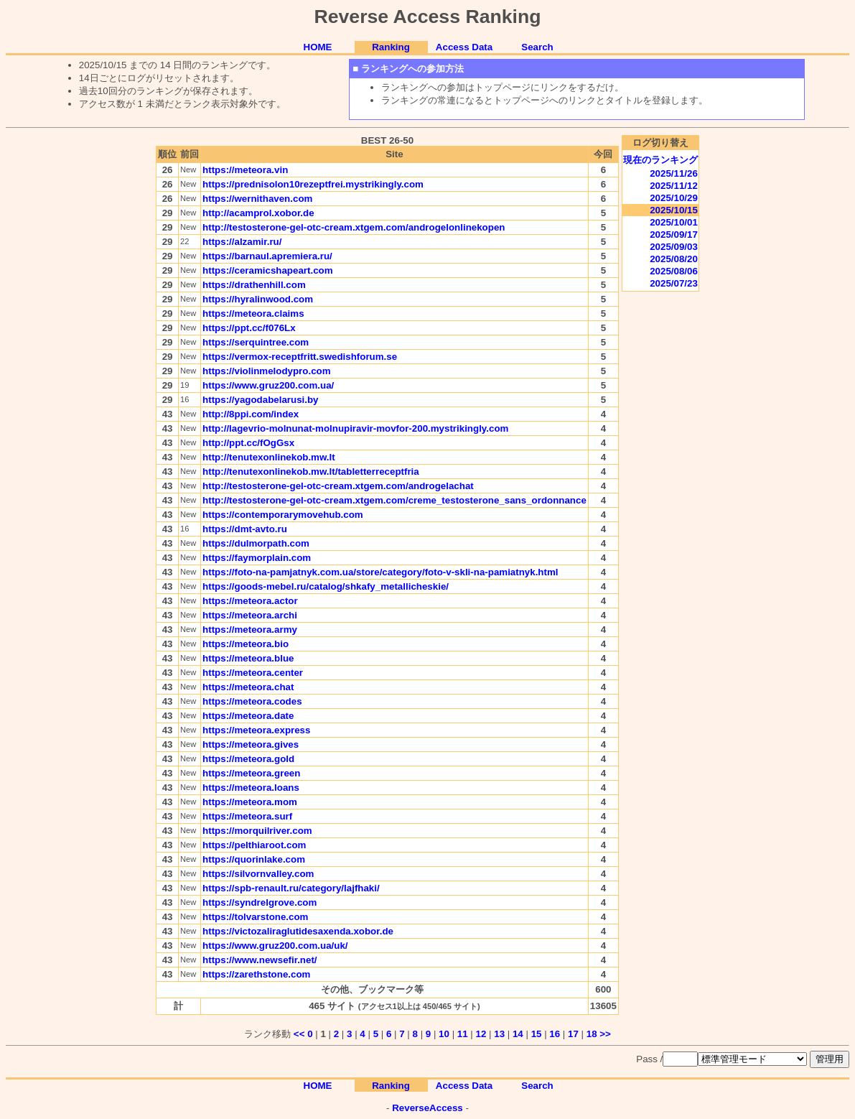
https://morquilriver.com (257, 830)
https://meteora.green (251, 773)
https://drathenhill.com (254, 284)
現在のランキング (660, 159)
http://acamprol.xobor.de (258, 213)
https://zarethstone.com (256, 974)
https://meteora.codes (252, 701)
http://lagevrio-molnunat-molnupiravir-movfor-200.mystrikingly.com (355, 428)
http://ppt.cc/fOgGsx (248, 442)
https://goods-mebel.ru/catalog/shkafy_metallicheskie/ (325, 586)
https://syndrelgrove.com (259, 902)
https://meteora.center (252, 672)
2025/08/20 (674, 259)
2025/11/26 (674, 173)
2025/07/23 (674, 283)
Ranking (391, 47)
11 (462, 1034)
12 (481, 1034)
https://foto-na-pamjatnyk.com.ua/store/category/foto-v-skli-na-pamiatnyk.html (380, 572)
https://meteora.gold (248, 758)
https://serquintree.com (255, 342)
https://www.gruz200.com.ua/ (268, 385)
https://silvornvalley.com (258, 873)
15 (536, 1034)
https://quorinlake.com (253, 859)
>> (605, 1034)
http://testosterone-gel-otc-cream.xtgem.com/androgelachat (338, 485)
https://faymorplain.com (256, 557)
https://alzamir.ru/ (241, 241)
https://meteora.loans (250, 787)
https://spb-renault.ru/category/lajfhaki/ (291, 888)
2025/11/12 (674, 185)
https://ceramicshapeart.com (267, 270)
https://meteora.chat (248, 687)
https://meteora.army (249, 629)
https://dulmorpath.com (255, 543)
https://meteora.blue (248, 658)
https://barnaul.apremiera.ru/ (267, 256)
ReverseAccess (427, 1107)
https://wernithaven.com (257, 198)
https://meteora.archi (249, 615)
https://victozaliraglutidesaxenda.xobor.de (297, 931)
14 (518, 1034)
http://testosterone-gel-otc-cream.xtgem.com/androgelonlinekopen (353, 227)
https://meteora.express (256, 730)
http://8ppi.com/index (250, 414)
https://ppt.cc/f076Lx (249, 327)
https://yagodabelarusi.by (260, 399)
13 (499, 1034)
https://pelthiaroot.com (254, 845)
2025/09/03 (674, 246)
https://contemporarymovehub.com (282, 514)
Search (537, 47)
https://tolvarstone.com (255, 916)
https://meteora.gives (250, 744)
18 (592, 1034)
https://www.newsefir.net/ (259, 960)
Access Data (464, 47)
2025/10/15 (674, 210)
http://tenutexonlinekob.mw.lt (268, 457)
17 (573, 1034)
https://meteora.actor (250, 600)
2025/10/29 (674, 197)
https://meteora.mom (249, 802)
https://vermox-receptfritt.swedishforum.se (299, 356)
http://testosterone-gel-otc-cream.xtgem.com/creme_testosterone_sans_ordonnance (394, 500)
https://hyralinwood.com (257, 299)
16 (554, 1034)
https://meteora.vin (245, 169)
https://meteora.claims (253, 313)
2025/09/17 (674, 234)
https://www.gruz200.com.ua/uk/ (274, 945)
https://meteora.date (248, 715)
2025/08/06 (674, 271)
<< (299, 1034)
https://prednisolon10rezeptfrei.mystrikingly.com (313, 184)
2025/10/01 (674, 222)
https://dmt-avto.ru (244, 529)
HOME (318, 47)
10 (444, 1034)
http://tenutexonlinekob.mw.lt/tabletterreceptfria (310, 471)
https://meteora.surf (247, 816)
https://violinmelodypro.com (266, 371)
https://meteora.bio (245, 644)
